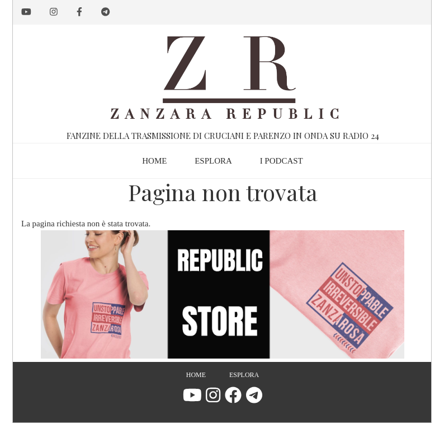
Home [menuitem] (154, 160)
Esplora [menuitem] (213, 160)
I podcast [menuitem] (281, 160)
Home (196, 375)
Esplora (244, 375)
